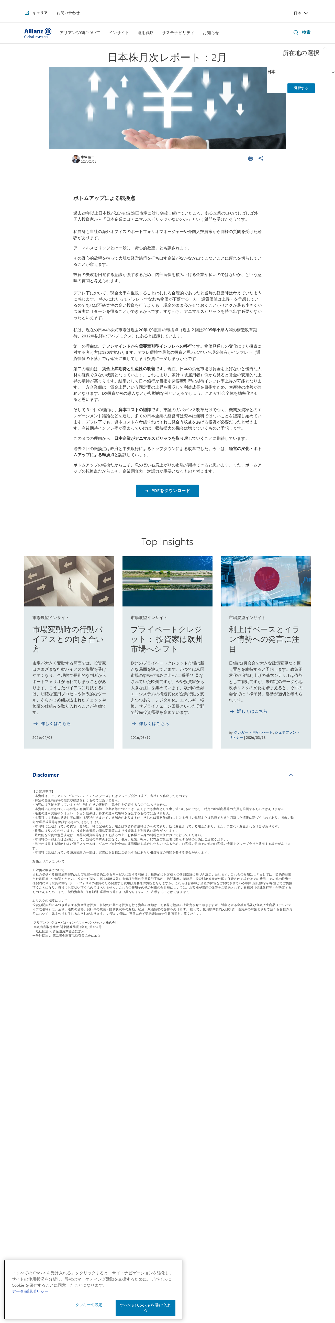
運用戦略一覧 (157, 1023)
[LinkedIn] (181, 1211)
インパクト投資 (216, 1049)
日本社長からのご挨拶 (46, 1045)
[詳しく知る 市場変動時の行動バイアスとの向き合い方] (51, 724)
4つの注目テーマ (99, 1110)
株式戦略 (151, 1038)
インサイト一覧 (101, 1023)
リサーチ (151, 1102)
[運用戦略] (145, 33)
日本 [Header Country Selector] (301, 13)
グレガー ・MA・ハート (253, 732)
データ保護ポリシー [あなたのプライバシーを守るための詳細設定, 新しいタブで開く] (30, 1310)
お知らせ (270, 1023)
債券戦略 (151, 1049)
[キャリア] (36, 13)
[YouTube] (154, 1211)
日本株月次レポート (102, 1068)
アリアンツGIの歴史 (43, 1098)
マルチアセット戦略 (161, 1060)
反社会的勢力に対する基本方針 (249, 1294)
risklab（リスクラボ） (164, 1091)
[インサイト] (119, 33)
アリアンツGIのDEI (43, 1151)
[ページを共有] (262, 159)
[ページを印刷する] (251, 159)
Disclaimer (45, 774)
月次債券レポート (100, 1098)
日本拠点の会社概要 (43, 1056)
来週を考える (96, 1056)
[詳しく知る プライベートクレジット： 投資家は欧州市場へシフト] (150, 724)
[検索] (301, 33)
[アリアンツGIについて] (80, 33)
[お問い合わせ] (68, 13)
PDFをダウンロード (170, 490)
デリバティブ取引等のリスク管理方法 (184, 1308)
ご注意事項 (256, 1301)
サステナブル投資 (218, 1038)
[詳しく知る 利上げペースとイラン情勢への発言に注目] (248, 712)
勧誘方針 (206, 1294)
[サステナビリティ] (178, 33)
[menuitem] (80, 33)
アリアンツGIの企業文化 (48, 1128)
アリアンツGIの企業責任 (48, 1140)
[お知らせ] (211, 33)
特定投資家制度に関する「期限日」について (197, 1301)
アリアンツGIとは (41, 1087)
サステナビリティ (221, 1023)
